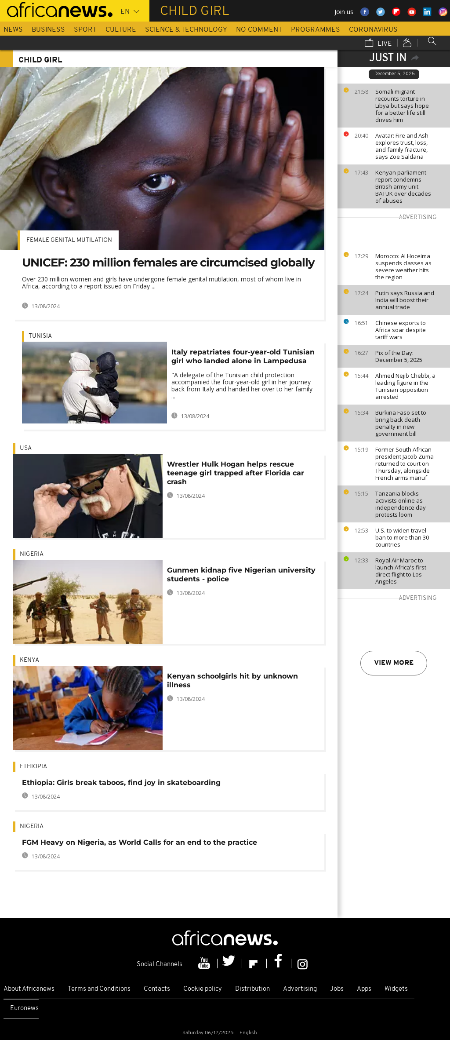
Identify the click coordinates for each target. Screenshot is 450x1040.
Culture (120, 29)
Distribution (252, 989)
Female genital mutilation (69, 240)
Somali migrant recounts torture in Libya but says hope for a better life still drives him (402, 105)
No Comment (259, 29)
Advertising (300, 989)
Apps (364, 989)
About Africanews (29, 989)
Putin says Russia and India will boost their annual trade (404, 299)
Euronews (24, 1008)
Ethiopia (33, 766)
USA (26, 448)
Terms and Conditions (99, 989)
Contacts (157, 989)
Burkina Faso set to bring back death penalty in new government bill (400, 423)
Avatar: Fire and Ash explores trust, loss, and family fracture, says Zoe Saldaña (401, 146)
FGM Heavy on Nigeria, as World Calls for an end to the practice (139, 842)
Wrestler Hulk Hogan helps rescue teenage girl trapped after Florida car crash (235, 473)
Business (48, 29)
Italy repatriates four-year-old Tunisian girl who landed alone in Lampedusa (243, 356)
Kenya (29, 660)
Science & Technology (186, 29)
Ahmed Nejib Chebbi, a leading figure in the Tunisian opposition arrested (405, 386)
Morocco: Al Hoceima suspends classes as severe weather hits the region (403, 266)
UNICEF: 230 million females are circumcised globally (168, 262)
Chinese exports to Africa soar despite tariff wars (400, 329)
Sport (85, 29)
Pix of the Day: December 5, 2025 (398, 356)
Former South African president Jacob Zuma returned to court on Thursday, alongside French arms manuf (404, 463)
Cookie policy (202, 989)
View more (394, 663)
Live (378, 43)
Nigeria (32, 554)
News (13, 29)
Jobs (337, 989)
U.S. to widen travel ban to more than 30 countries (402, 537)
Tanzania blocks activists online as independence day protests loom (400, 504)
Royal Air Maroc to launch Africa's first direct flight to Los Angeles (400, 571)
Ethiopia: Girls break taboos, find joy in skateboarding (121, 782)
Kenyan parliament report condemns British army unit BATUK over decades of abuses (403, 186)
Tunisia (40, 336)
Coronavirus (373, 29)
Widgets (396, 989)
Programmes (315, 29)
